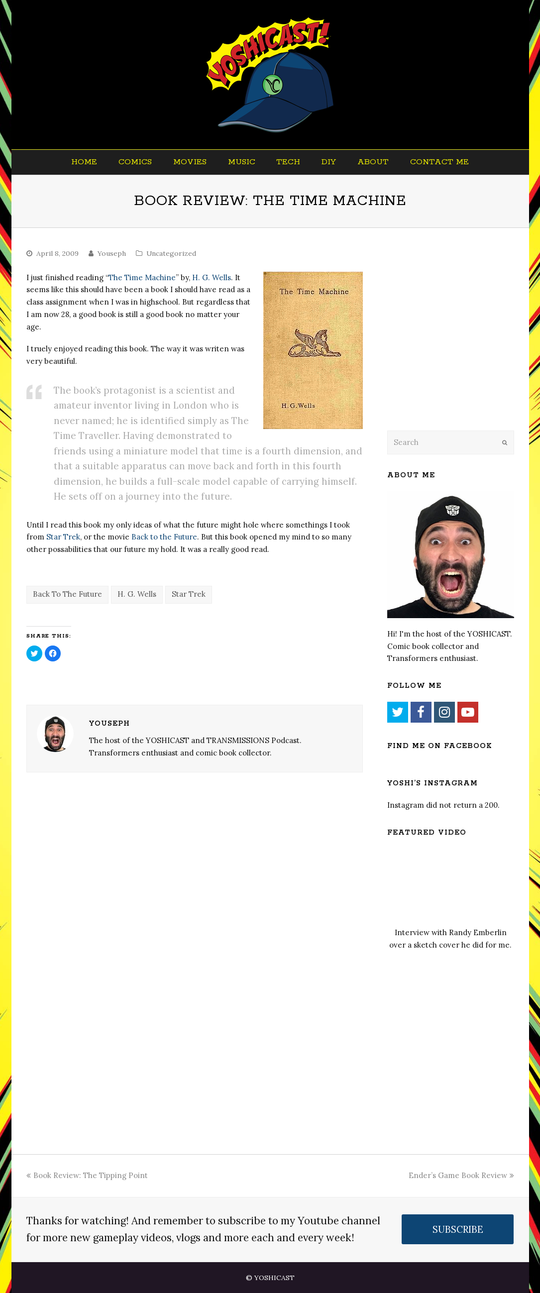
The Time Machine (142, 277)
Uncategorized (171, 253)
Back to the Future (164, 536)
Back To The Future (67, 594)
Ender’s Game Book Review (461, 1175)
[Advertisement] (457, 342)
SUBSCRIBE (457, 1229)
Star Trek (63, 536)
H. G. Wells (211, 277)
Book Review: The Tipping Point (87, 1175)
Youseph (112, 253)
